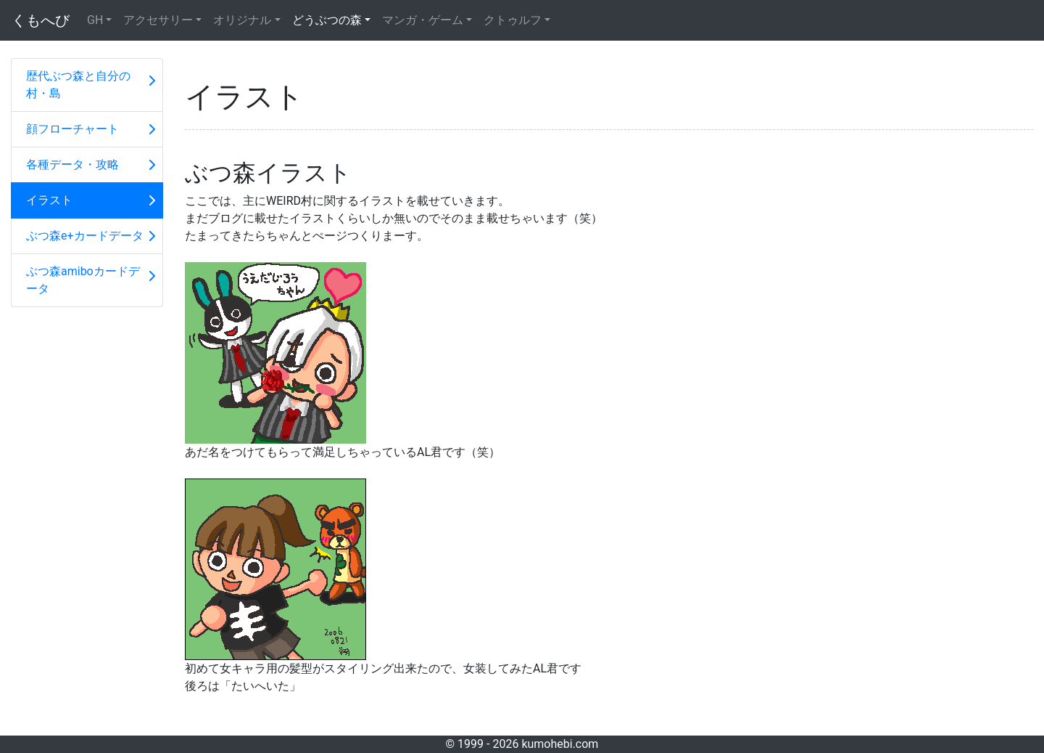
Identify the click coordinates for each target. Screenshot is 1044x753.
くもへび (41, 20)
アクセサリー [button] (158, 20)
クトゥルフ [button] (513, 20)
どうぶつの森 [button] (327, 20)
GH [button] (95, 20)
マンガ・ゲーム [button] (422, 20)
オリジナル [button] (242, 20)
